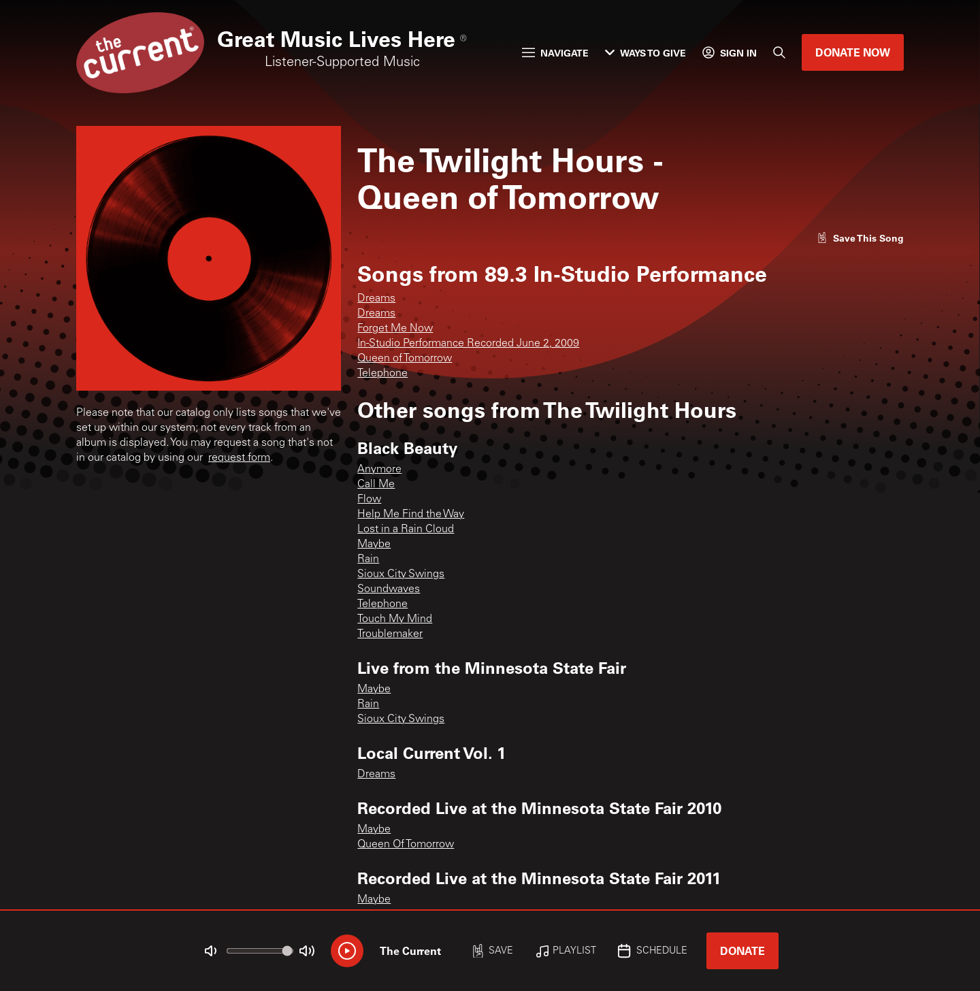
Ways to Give (645, 52)
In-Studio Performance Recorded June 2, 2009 (468, 343)
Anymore (379, 469)
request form (239, 458)
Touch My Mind (394, 619)
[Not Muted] (210, 950)
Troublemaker (390, 634)
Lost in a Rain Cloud (405, 529)
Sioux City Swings (400, 574)
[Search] (779, 52)
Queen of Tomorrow (404, 358)
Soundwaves (388, 589)
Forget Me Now (395, 328)
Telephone (382, 373)
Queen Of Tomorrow (405, 844)
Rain (368, 559)
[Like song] (860, 237)
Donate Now (852, 52)
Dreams (376, 298)
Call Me (376, 484)
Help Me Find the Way (410, 514)
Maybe (374, 544)
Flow (369, 499)
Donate (742, 950)
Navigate (555, 52)
